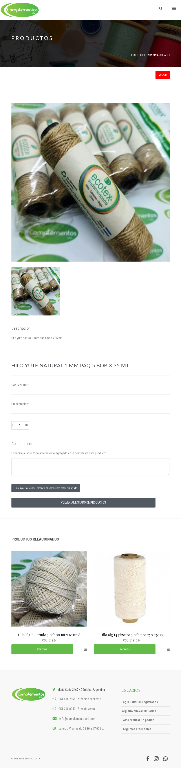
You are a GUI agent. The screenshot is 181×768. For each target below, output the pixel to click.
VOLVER (162, 74)
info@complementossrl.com (77, 718)
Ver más (42, 649)
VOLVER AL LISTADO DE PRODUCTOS (83, 502)
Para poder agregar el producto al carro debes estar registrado (46, 488)
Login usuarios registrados (139, 702)
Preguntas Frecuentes (136, 729)
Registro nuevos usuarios (138, 711)
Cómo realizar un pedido (137, 720)
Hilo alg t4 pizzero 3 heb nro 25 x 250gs (132, 634)
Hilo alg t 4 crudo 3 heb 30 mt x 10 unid (49, 634)
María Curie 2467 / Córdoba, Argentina (81, 689)
